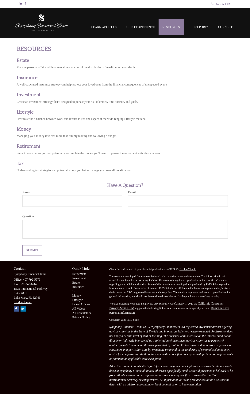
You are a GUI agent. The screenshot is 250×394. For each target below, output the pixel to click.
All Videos (78, 308)
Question (28, 216)
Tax (20, 163)
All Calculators (81, 313)
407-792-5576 (220, 3)
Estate (23, 60)
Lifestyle (25, 112)
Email (132, 192)
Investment (28, 95)
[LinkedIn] (21, 4)
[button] (104, 23)
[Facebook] (25, 4)
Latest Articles (81, 304)
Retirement (28, 146)
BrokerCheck (187, 269)
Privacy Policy (81, 317)
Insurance (27, 77)
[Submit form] (32, 250)
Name (26, 192)
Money (24, 129)
